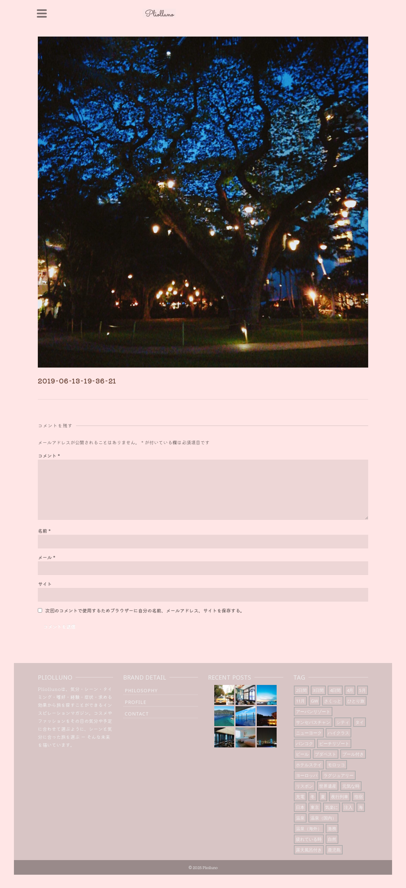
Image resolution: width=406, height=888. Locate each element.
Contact (137, 714)
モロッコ (336, 765)
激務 (332, 829)
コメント (49, 455)
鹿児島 (334, 850)
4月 (350, 690)
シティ (342, 722)
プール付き (353, 754)
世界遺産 (327, 786)
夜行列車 (339, 797)
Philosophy (141, 690)
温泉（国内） (323, 818)
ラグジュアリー (338, 775)
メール (46, 557)
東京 (314, 807)
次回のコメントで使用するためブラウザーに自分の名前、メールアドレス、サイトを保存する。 (145, 610)
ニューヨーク (309, 733)
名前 (44, 530)
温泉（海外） (309, 829)
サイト (45, 584)
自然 (332, 839)
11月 (300, 701)
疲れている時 (309, 839)
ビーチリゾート (334, 743)
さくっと (332, 701)
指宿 (358, 797)
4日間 (335, 690)
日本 (300, 807)
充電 (300, 797)
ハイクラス (338, 733)
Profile (135, 702)
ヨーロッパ (306, 775)
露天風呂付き (309, 850)
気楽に (331, 807)
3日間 (318, 690)
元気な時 (351, 786)
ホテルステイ (309, 765)
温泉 (300, 818)
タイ (359, 722)
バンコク (304, 743)
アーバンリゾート (313, 712)
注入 (348, 807)
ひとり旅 (356, 701)
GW (314, 701)
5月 (362, 690)
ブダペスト (325, 754)
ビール (302, 754)
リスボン (304, 786)
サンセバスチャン (313, 722)
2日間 (301, 690)
